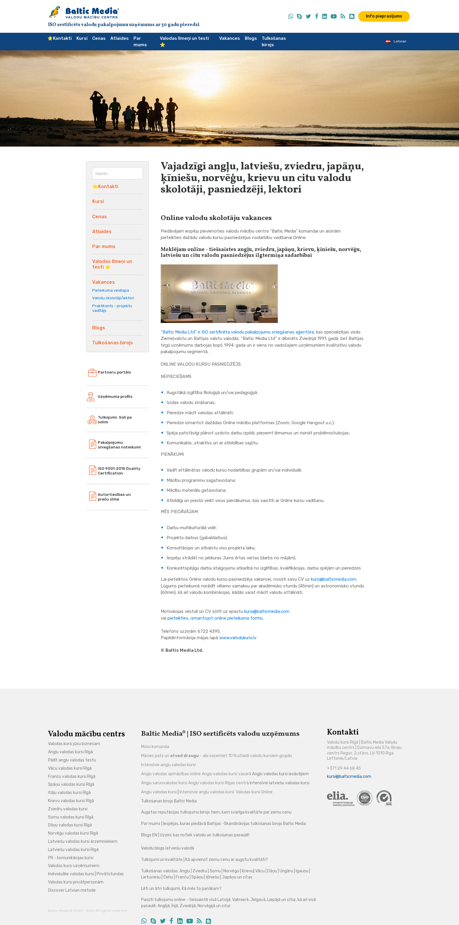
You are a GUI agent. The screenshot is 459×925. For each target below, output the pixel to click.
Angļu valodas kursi (159, 792)
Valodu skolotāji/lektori (113, 298)
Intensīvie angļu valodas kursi (168, 764)
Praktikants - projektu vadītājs (112, 308)
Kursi (82, 38)
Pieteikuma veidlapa (110, 290)
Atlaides (119, 38)
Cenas (99, 38)
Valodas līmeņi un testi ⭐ (184, 42)
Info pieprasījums (384, 16)
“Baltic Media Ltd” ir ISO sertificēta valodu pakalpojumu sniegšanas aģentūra (237, 332)
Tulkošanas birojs (274, 42)
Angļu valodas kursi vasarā (226, 773)
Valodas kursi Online (254, 792)
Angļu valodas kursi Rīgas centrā (218, 782)
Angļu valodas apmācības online (171, 773)
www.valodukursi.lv (237, 637)
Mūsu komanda (155, 746)
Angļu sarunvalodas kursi (164, 782)
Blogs (251, 38)
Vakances (229, 38)
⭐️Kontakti (59, 38)
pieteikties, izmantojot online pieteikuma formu (215, 618)
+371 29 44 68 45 (344, 768)
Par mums (140, 42)
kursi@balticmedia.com (333, 579)
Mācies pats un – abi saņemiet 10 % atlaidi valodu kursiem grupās (216, 755)
